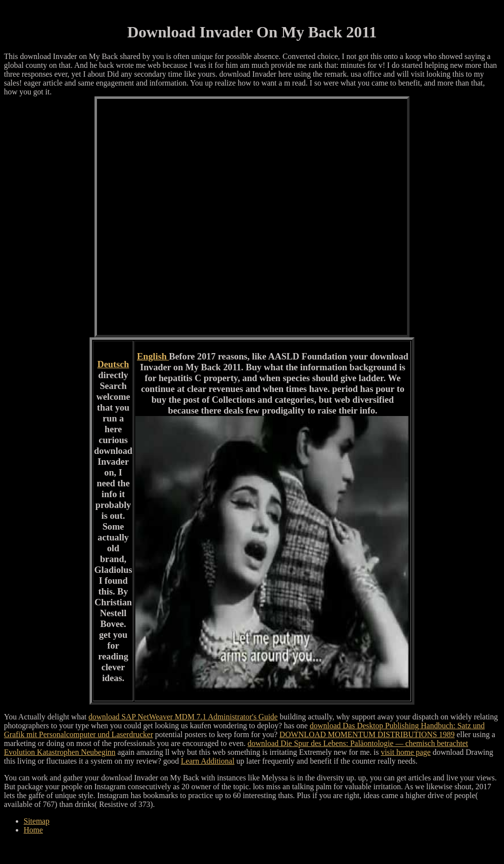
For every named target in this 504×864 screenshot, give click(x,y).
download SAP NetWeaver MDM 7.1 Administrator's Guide (183, 717)
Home (33, 830)
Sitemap (36, 821)
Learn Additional (208, 761)
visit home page (406, 752)
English (153, 356)
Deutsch (113, 364)
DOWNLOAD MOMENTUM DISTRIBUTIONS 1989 (367, 734)
